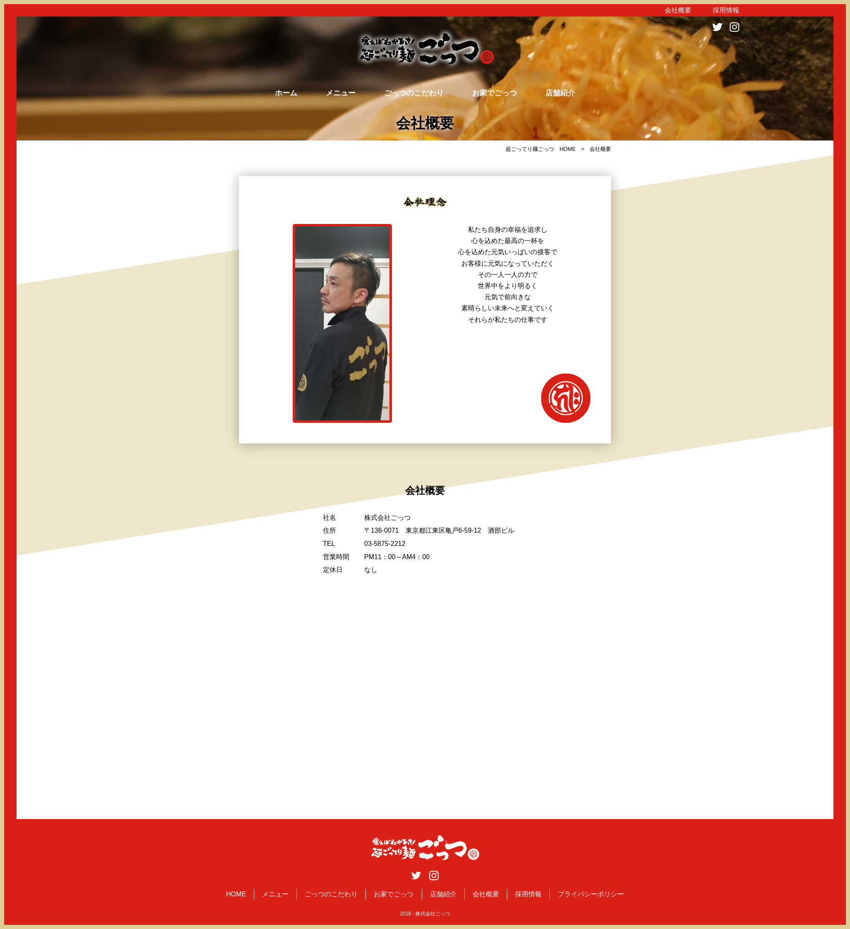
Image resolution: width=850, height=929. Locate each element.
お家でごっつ (494, 93)
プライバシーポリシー (591, 894)
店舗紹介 (560, 93)
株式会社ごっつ (432, 914)
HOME (236, 894)
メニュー (341, 93)
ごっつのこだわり (414, 93)
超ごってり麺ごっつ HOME (540, 149)
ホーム (286, 93)
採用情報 (726, 10)
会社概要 (678, 10)
